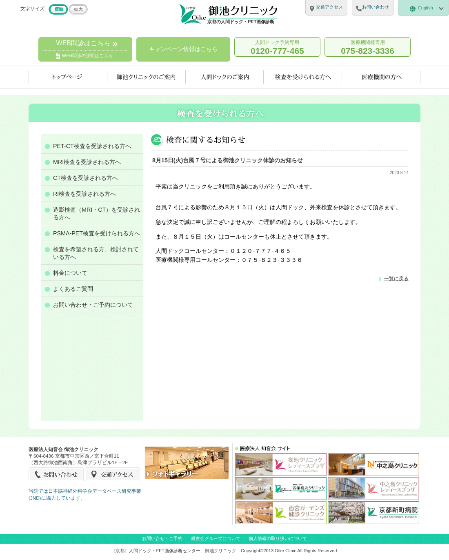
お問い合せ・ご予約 (162, 538)
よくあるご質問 (73, 289)
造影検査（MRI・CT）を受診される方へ (96, 213)
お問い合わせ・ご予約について (93, 304)
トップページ (68, 77)
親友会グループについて (215, 538)
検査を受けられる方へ (303, 77)
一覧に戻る (396, 278)
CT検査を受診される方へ (85, 178)
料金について (70, 273)
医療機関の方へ (381, 77)
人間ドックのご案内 (225, 77)
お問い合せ (56, 474)
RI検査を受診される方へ (84, 193)
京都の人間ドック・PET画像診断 (240, 21)
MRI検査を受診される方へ (87, 162)
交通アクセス (112, 474)
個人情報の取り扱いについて (278, 538)
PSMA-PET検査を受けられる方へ (96, 233)
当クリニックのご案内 (146, 77)
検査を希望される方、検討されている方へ (96, 253)
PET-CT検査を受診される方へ (92, 146)
